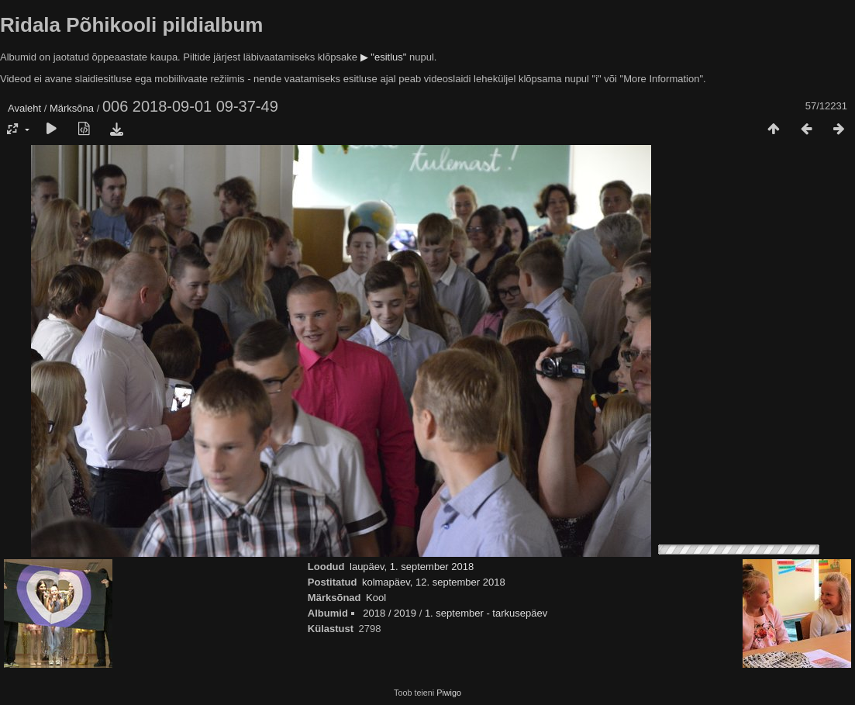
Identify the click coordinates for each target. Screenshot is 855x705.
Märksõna (72, 108)
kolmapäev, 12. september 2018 (433, 582)
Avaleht (24, 108)
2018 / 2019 (389, 613)
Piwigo (448, 692)
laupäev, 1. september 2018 (412, 566)
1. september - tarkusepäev (486, 613)
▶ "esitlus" (383, 57)
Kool (376, 597)
